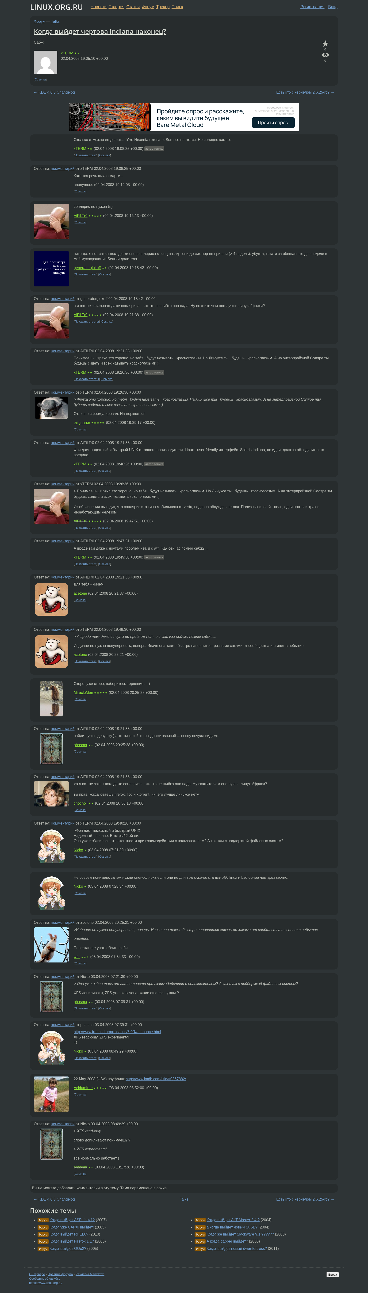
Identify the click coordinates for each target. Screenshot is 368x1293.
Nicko (78, 850)
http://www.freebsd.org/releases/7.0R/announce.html (117, 1032)
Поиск (177, 6)
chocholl (81, 803)
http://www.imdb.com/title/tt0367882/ (156, 1079)
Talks (55, 21)
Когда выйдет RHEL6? (69, 1234)
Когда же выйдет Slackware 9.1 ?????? (240, 1234)
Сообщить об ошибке (44, 1278)
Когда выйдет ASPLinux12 (72, 1220)
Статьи (133, 6)
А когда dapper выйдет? (227, 1241)
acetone (80, 593)
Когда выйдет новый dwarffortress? (237, 1249)
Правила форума (60, 1274)
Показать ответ (86, 155)
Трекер (163, 6)
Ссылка (40, 79)
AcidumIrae (83, 1088)
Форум (148, 6)
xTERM (67, 53)
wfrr (77, 957)
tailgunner (82, 423)
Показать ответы (87, 321)
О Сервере (37, 1274)
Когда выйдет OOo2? (68, 1249)
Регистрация (312, 6)
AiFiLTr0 (81, 216)
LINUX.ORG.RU (56, 7)
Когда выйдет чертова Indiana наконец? (100, 31)
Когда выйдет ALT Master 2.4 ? (233, 1220)
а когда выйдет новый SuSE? (232, 1227)
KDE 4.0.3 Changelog (56, 92)
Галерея (116, 6)
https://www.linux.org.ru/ (45, 1283)
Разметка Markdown (90, 1274)
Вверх (332, 1274)
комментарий (63, 169)
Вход (332, 6)
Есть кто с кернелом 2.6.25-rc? (303, 92)
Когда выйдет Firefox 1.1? (72, 1241)
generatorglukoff (87, 268)
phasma (80, 745)
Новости (99, 6)
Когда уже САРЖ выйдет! (72, 1227)
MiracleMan (83, 693)
